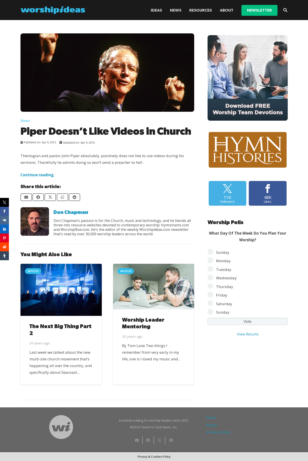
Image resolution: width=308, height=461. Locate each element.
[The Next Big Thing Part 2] (61, 290)
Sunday (222, 252)
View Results (248, 334)
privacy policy (218, 432)
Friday (221, 295)
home (211, 417)
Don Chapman (70, 212)
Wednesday (226, 277)
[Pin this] (171, 440)
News (25, 120)
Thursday (224, 286)
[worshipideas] (53, 10)
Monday (223, 260)
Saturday (224, 303)
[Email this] (26, 197)
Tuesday (223, 269)
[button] (285, 10)
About (211, 424)
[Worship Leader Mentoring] (153, 286)
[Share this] (38, 197)
